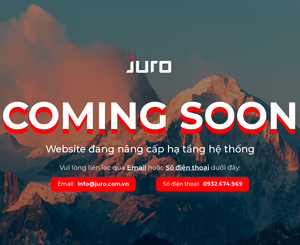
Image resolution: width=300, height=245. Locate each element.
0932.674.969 (223, 184)
